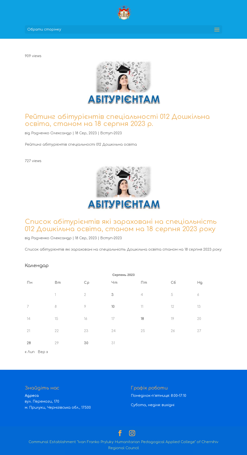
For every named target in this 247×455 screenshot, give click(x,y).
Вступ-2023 (111, 133)
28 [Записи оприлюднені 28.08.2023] (29, 343)
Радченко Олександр (51, 133)
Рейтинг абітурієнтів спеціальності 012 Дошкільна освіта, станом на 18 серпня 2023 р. (117, 120)
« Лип (30, 352)
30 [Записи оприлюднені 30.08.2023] (86, 343)
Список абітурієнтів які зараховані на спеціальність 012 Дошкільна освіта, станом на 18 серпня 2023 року (121, 225)
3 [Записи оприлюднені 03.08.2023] (112, 295)
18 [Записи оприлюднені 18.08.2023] (142, 319)
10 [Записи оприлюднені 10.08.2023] (113, 307)
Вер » (43, 352)
